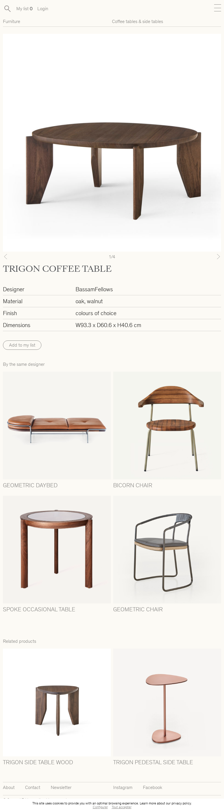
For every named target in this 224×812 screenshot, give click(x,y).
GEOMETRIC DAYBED (30, 485)
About (9, 787)
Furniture (11, 21)
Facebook (152, 787)
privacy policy (181, 803)
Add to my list (22, 345)
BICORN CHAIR (132, 485)
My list (24, 8)
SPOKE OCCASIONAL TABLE (39, 609)
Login (42, 8)
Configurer (100, 807)
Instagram (122, 787)
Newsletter (61, 787)
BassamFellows (94, 289)
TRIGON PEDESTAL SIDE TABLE (153, 762)
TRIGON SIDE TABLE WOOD (38, 762)
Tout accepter (122, 807)
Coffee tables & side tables (137, 21)
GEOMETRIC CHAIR (138, 609)
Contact (32, 787)
